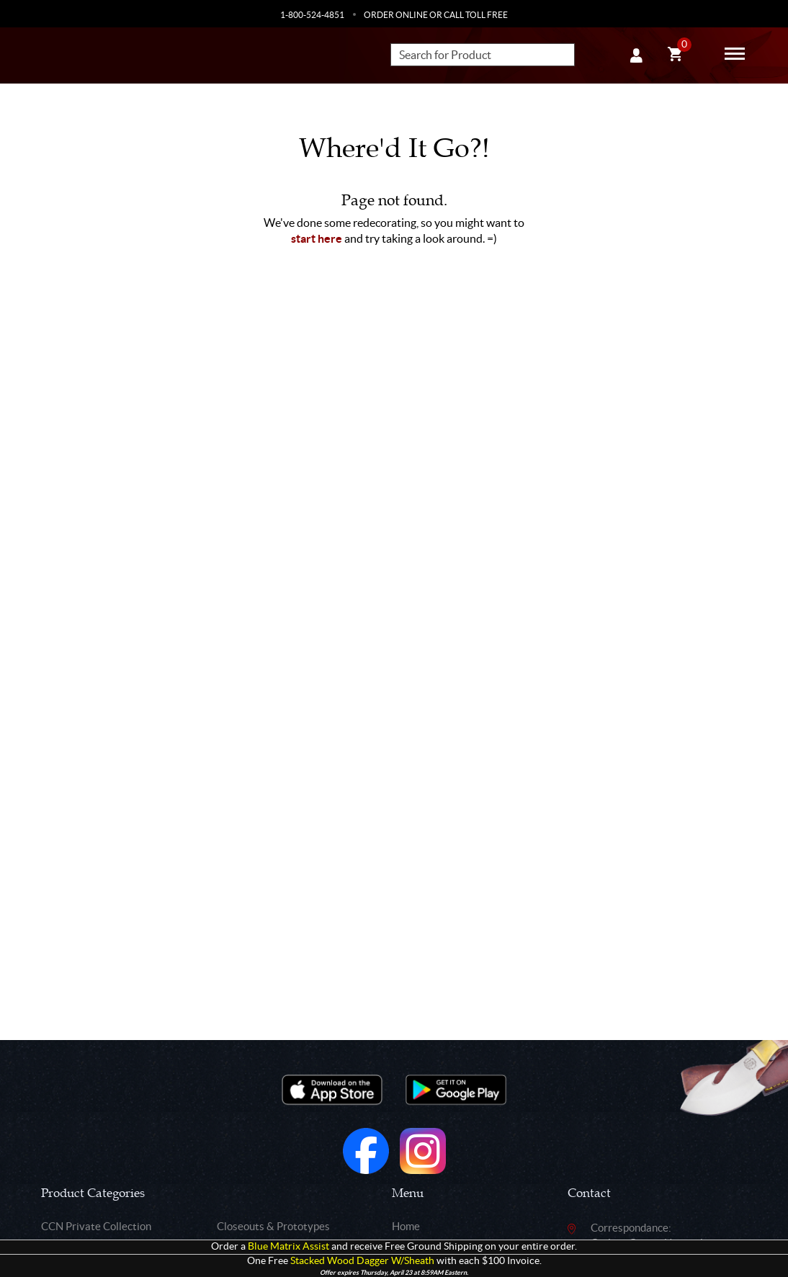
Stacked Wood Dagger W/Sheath (362, 1260)
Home (406, 1226)
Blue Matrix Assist (288, 1246)
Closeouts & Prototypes (273, 1226)
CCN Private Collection (96, 1226)
